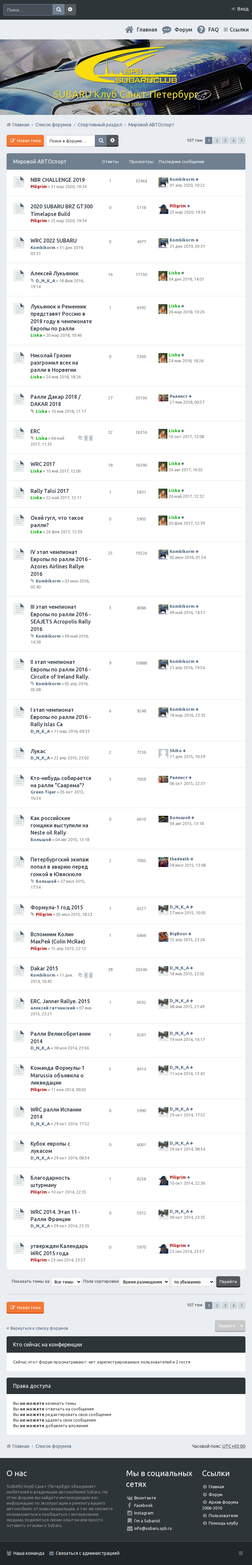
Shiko (176, 750)
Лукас (38, 751)
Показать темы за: (47, 1281)
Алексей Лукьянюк (55, 273)
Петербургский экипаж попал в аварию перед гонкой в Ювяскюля (60, 867)
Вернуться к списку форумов (39, 1328)
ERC (35, 431)
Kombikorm (182, 179)
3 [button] (225, 140)
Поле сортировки (126, 1281)
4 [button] (233, 140)
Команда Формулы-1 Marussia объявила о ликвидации (58, 1075)
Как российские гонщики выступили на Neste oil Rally (59, 825)
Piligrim (39, 186)
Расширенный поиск (70, 10)
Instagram (144, 1513)
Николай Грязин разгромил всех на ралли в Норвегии (54, 362)
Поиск (58, 10)
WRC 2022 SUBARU (54, 240)
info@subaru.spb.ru (153, 1528)
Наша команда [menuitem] (28, 1553)
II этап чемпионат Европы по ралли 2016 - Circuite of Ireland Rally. (61, 669)
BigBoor (178, 933)
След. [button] (241, 140)
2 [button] (217, 140)
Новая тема (28, 140)
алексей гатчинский (53, 1007)
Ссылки (239, 29)
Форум (215, 1494)
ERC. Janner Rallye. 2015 (60, 1001)
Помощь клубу (223, 1523)
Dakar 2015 (44, 968)
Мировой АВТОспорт (40, 161)
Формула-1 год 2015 (57, 907)
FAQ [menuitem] (213, 29)
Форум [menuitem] (183, 29)
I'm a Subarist (147, 1520)
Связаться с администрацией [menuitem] (87, 1553)
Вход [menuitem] (243, 8)
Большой (41, 839)
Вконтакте (145, 1497)
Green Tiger (43, 792)
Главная (147, 29)
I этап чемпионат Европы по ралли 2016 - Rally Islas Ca (61, 717)
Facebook (143, 1505)
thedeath (179, 859)
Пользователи (223, 1515)
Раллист (179, 396)
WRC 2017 (43, 464)
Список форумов (53, 1446)
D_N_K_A (45, 280)
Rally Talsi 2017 (50, 491)
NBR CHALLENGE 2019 (58, 180)
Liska (174, 272)
